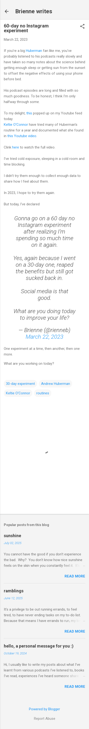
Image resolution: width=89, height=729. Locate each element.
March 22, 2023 (44, 336)
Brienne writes (33, 11)
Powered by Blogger (44, 709)
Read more (75, 576)
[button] (82, 26)
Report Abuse (44, 718)
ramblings (13, 590)
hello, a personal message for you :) (39, 646)
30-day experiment (20, 384)
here (15, 147)
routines (42, 393)
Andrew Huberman (55, 384)
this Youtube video (21, 136)
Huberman (34, 51)
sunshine (12, 535)
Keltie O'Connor (16, 124)
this (29, 113)
